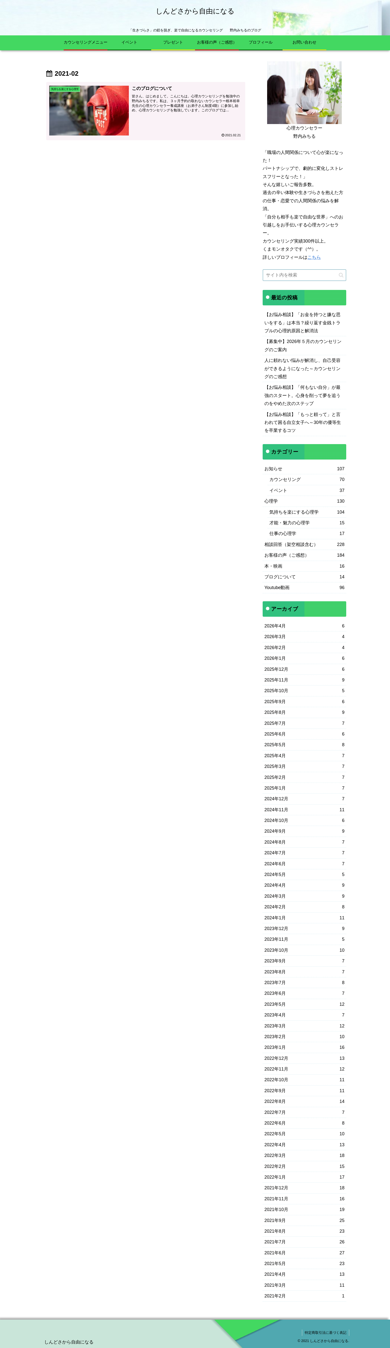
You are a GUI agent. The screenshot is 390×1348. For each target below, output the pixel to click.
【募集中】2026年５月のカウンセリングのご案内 (302, 345)
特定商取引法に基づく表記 (325, 1333)
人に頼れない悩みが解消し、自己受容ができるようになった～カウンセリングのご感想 (302, 368)
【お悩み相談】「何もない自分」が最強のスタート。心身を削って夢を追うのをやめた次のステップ (302, 395)
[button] (341, 275)
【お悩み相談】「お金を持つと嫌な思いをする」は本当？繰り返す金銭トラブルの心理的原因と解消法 (302, 322)
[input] (304, 275)
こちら (314, 257)
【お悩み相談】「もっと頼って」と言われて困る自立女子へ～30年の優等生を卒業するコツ (302, 422)
